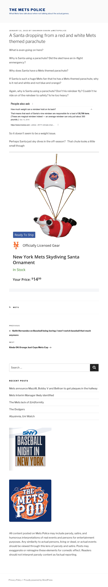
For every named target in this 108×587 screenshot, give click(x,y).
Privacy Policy (15, 580)
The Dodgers (17, 409)
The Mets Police (27, 10)
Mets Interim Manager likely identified (31, 395)
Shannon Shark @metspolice (49, 31)
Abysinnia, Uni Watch (22, 416)
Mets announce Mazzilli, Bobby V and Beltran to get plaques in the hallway (53, 388)
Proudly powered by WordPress (38, 580)
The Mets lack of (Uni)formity (26, 402)
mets (16, 307)
